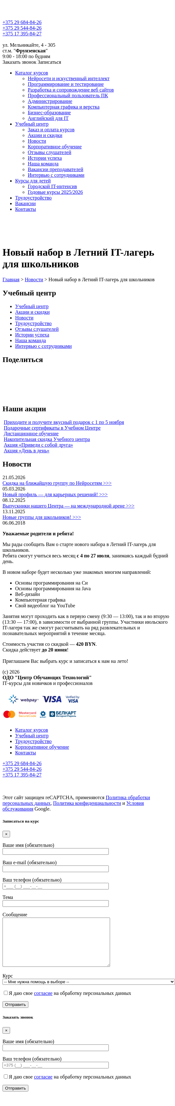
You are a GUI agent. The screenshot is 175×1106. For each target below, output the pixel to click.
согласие (43, 1002)
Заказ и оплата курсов (51, 129)
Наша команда (43, 163)
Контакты (25, 209)
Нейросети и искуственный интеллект (68, 78)
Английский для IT (48, 118)
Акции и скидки (45, 135)
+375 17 (22, 33)
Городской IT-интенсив (52, 186)
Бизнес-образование (49, 112)
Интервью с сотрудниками (56, 175)
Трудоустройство (33, 197)
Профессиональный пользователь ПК (68, 95)
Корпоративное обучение (55, 146)
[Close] (6, 834)
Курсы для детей (33, 180)
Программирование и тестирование (66, 84)
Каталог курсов (31, 72)
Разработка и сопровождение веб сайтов (71, 89)
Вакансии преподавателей (55, 169)
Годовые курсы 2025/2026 (55, 192)
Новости (37, 141)
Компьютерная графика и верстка (64, 107)
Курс (89, 988)
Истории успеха (45, 158)
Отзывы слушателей (49, 152)
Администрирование (50, 101)
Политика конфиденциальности (87, 803)
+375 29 (22, 22)
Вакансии (25, 203)
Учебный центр (32, 124)
